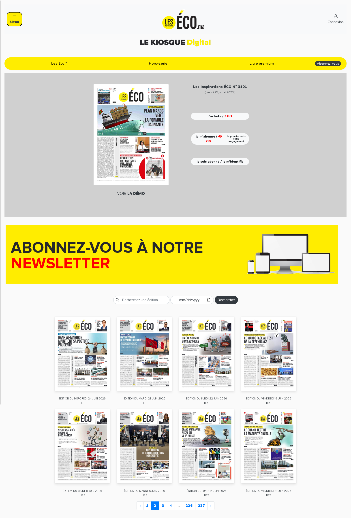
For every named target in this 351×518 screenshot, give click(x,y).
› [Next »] (211, 505)
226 (189, 505)
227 (201, 505)
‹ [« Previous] (140, 505)
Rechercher (226, 299)
